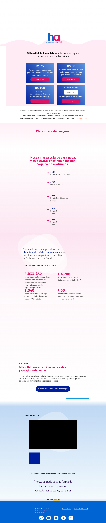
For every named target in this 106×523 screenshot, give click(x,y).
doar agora (40, 79)
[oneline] (71, 92)
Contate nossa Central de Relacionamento (43, 512)
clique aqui (82, 118)
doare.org (56, 499)
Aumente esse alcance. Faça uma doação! (53, 389)
